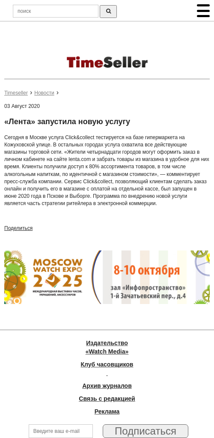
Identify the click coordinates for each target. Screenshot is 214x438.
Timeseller (16, 93)
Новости (44, 93)
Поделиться (18, 228)
